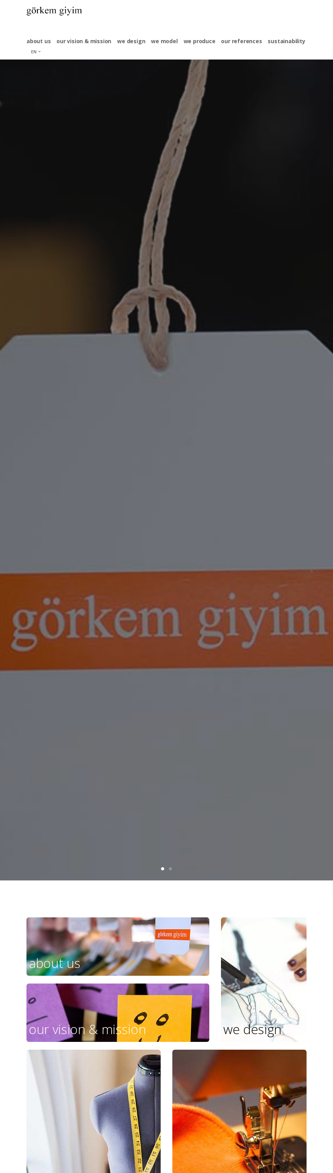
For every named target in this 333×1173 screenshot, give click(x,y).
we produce (200, 41)
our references (241, 41)
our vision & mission (83, 41)
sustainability (286, 41)
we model (164, 41)
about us (38, 41)
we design (131, 41)
